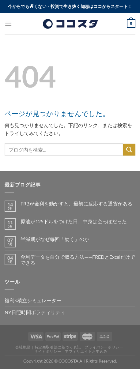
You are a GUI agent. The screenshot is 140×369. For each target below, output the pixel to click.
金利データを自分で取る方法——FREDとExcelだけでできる (78, 259)
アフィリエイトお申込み (86, 351)
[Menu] (8, 23)
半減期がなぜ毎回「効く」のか (55, 239)
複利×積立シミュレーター (33, 300)
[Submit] (129, 150)
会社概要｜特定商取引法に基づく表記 (48, 347)
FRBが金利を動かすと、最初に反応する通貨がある (76, 203)
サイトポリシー (47, 351)
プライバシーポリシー (104, 347)
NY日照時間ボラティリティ (35, 312)
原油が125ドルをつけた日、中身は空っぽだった (74, 221)
